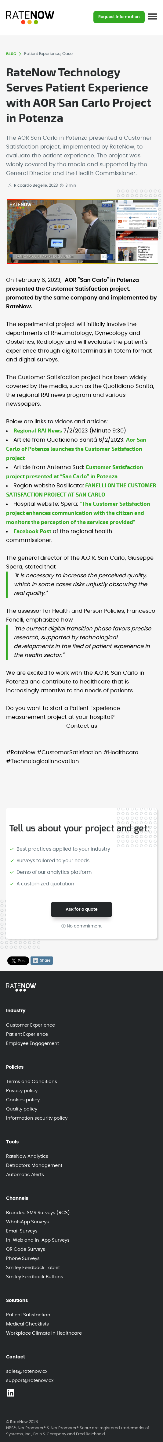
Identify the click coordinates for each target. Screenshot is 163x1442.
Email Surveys (22, 1231)
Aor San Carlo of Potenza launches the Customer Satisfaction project (76, 449)
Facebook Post (32, 531)
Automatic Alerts (25, 1174)
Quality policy (21, 1109)
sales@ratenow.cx (26, 1371)
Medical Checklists (27, 1324)
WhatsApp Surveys (27, 1222)
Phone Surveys (23, 1258)
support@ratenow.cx (29, 1380)
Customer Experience (30, 1025)
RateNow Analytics (27, 1156)
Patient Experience (27, 1034)
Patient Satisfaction (28, 1315)
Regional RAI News (37, 430)
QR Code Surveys (25, 1249)
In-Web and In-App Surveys (38, 1240)
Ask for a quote (82, 909)
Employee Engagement (32, 1043)
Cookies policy (23, 1100)
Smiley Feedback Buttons (34, 1277)
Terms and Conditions (31, 1081)
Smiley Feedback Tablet (33, 1267)
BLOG (11, 54)
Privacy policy (22, 1091)
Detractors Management (34, 1165)
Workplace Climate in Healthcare (44, 1333)
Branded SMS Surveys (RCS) (38, 1213)
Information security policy (36, 1118)
